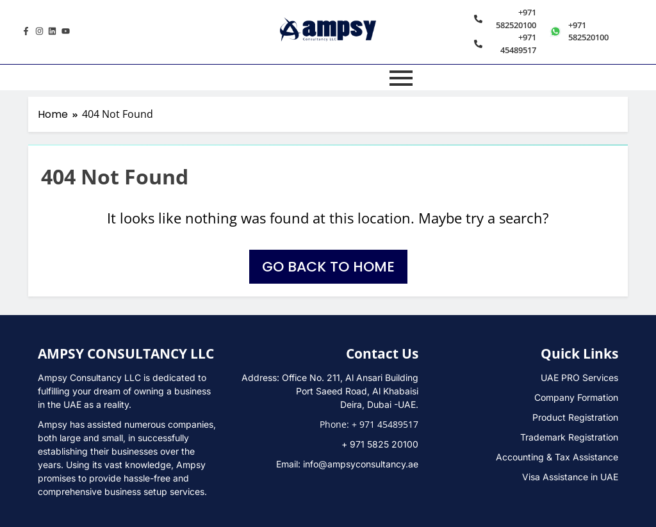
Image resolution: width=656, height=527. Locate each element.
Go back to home (328, 267)
